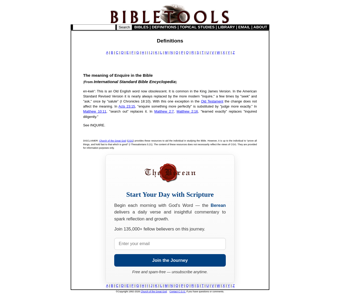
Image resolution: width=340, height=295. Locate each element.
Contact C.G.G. (177, 291)
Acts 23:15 (126, 106)
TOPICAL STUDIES (197, 27)
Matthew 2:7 (164, 111)
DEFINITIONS (164, 27)
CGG (130, 140)
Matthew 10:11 (94, 111)
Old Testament (212, 101)
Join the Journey (170, 260)
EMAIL (244, 27)
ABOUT (260, 27)
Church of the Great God (112, 140)
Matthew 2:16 (187, 111)
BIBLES (141, 27)
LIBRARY (226, 27)
